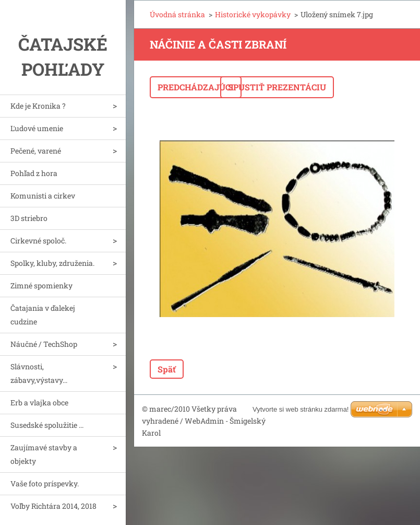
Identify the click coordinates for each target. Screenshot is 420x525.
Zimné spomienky (41, 285)
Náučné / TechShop (43, 344)
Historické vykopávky (253, 14)
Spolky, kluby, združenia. (52, 263)
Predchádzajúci (196, 86)
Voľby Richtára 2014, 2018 (53, 506)
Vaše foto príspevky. (44, 483)
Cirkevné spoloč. (38, 241)
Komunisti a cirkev (42, 196)
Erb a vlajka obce (39, 402)
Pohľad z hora (33, 173)
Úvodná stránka (177, 14)
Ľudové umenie (36, 128)
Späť (167, 369)
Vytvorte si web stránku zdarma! (301, 409)
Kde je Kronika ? (38, 106)
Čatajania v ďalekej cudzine (42, 314)
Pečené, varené (35, 151)
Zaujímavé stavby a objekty (43, 454)
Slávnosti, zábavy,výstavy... (38, 373)
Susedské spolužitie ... (46, 425)
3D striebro (28, 218)
